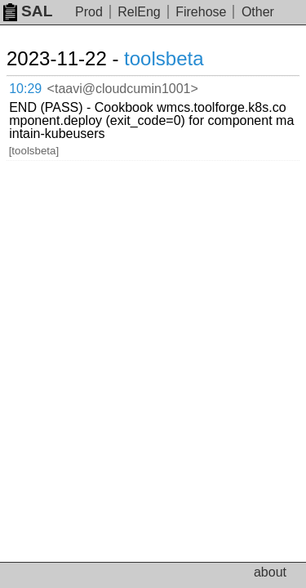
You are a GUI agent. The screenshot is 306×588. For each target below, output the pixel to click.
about (270, 572)
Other (258, 12)
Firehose (200, 12)
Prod (89, 12)
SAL (27, 11)
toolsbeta (163, 58)
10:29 (25, 89)
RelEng (139, 12)
